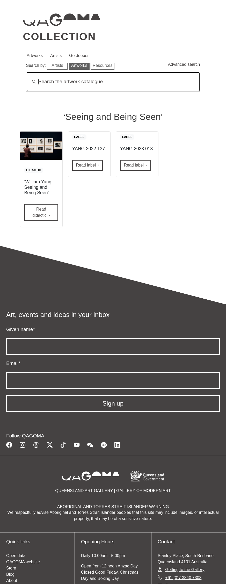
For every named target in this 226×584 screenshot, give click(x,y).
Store (11, 568)
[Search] (113, 82)
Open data (16, 555)
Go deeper (79, 55)
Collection (59, 36)
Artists (56, 55)
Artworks (35, 55)
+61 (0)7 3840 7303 (183, 577)
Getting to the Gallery (184, 569)
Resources (102, 65)
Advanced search (184, 64)
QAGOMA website (23, 562)
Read (39, 212)
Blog (10, 574)
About (11, 580)
